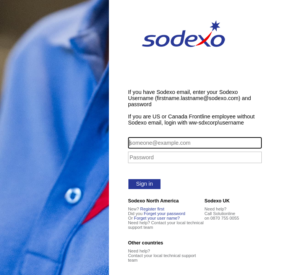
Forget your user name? (157, 218)
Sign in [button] (144, 184)
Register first (152, 209)
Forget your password (164, 213)
